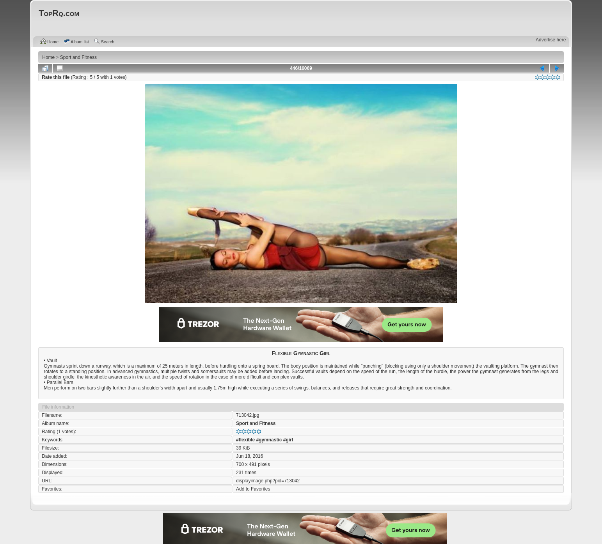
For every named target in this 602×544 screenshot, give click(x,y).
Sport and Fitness (255, 423)
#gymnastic (269, 440)
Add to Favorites (253, 489)
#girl (288, 440)
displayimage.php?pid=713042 (268, 481)
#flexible (245, 440)
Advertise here (551, 40)
